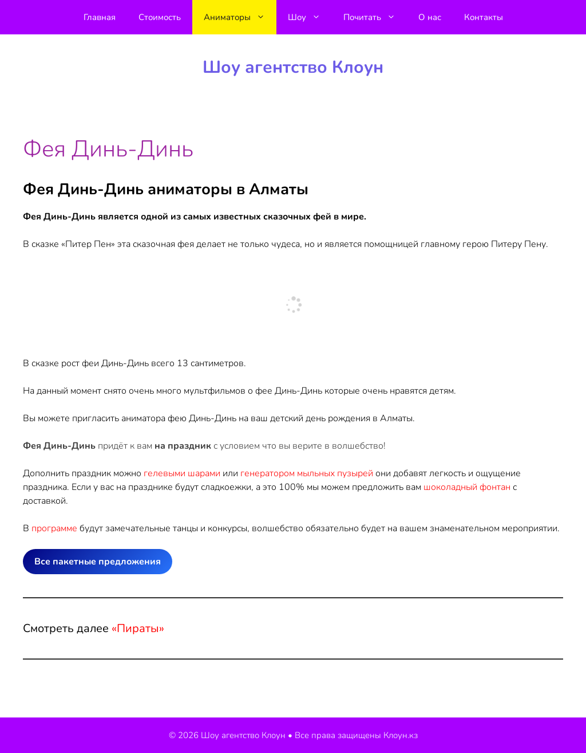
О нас (429, 17)
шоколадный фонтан (466, 487)
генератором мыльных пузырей (306, 473)
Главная (100, 17)
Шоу (310, 17)
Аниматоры (240, 17)
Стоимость (159, 17)
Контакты (483, 17)
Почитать (375, 17)
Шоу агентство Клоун (293, 67)
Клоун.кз (400, 735)
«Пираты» (138, 628)
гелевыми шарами (182, 473)
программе (54, 528)
